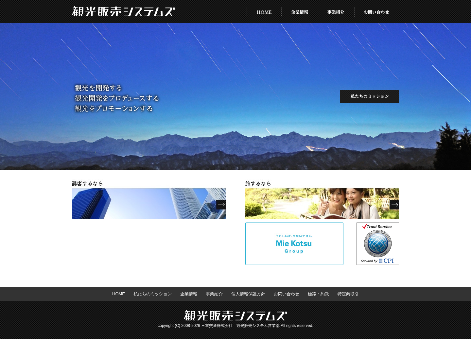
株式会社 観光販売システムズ (123, 11)
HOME (264, 11)
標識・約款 (318, 293)
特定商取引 (348, 293)
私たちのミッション (369, 96)
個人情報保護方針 (248, 293)
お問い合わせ (377, 11)
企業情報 (300, 11)
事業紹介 (336, 11)
